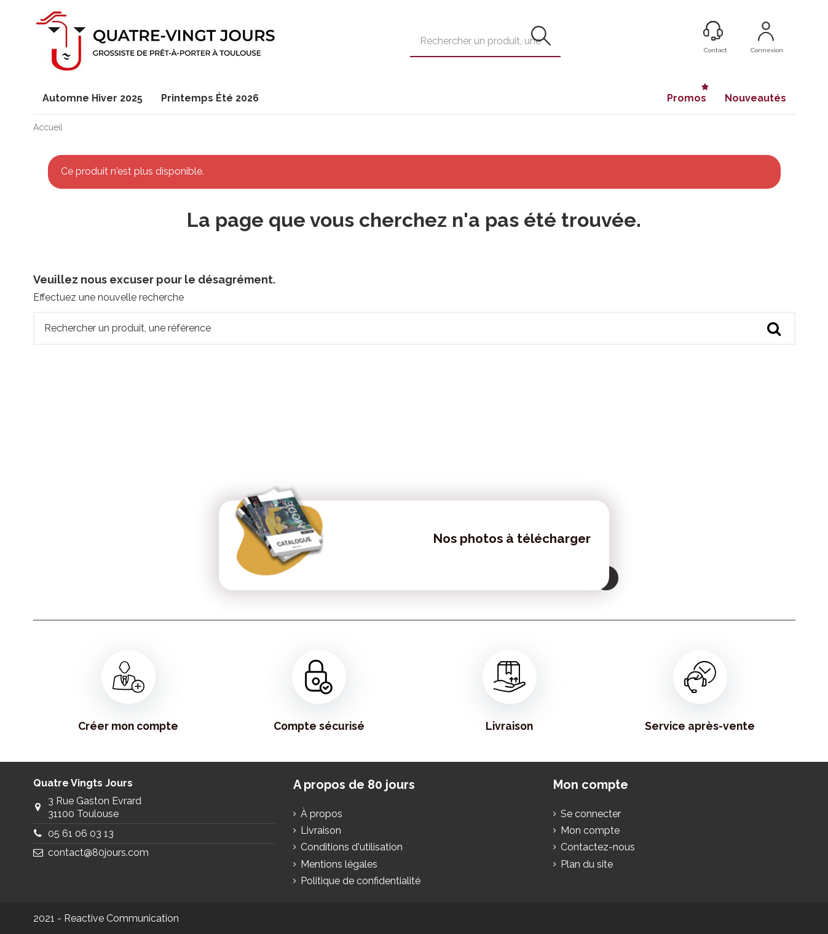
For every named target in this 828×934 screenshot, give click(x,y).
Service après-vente (700, 691)
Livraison (510, 691)
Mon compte (590, 830)
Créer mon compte (128, 691)
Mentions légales (339, 864)
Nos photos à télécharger (512, 538)
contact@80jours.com (98, 852)
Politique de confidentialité (360, 881)
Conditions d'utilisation (352, 847)
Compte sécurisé (319, 691)
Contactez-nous (598, 847)
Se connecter (591, 814)
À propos (321, 814)
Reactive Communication (121, 918)
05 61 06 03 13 (81, 833)
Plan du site (587, 864)
